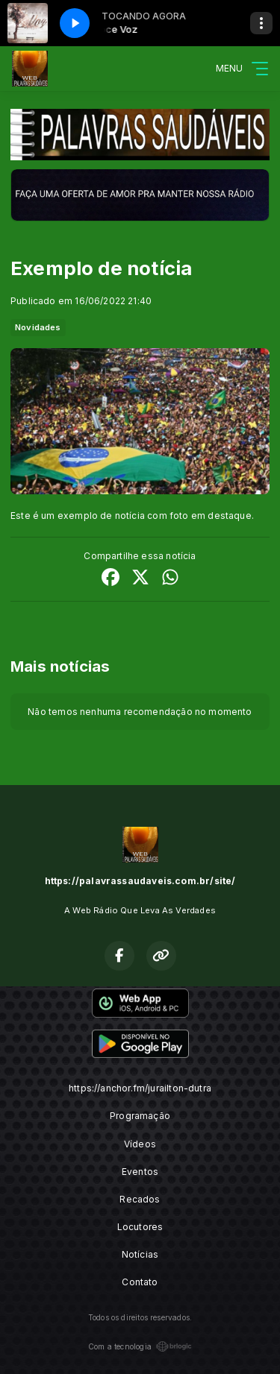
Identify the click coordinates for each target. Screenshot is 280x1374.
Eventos (140, 1171)
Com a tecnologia (140, 1346)
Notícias (140, 1254)
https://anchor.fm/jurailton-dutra (140, 1088)
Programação (140, 1115)
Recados (139, 1199)
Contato (140, 1282)
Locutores (140, 1226)
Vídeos (140, 1144)
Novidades (38, 327)
